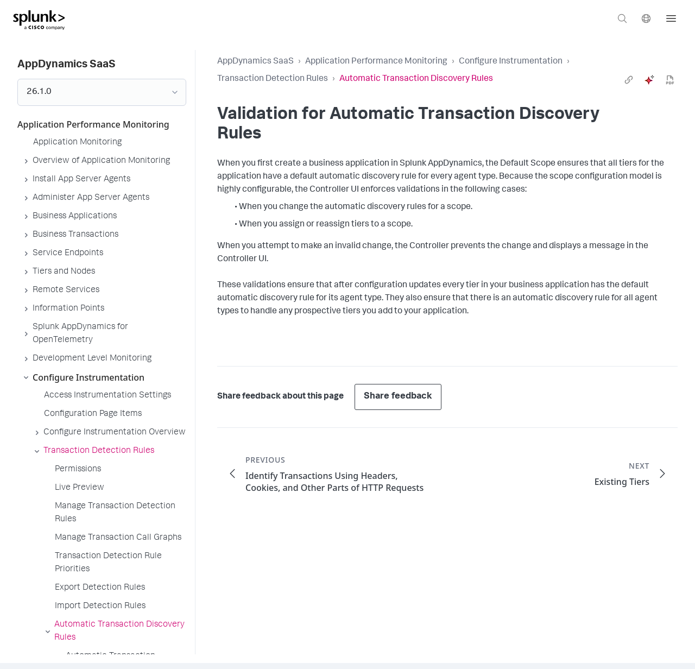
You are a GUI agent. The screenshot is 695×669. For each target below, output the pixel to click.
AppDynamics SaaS (255, 62)
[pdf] (670, 79)
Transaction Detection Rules (272, 79)
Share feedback (398, 396)
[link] (628, 79)
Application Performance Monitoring (376, 62)
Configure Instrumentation (511, 62)
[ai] (649, 79)
